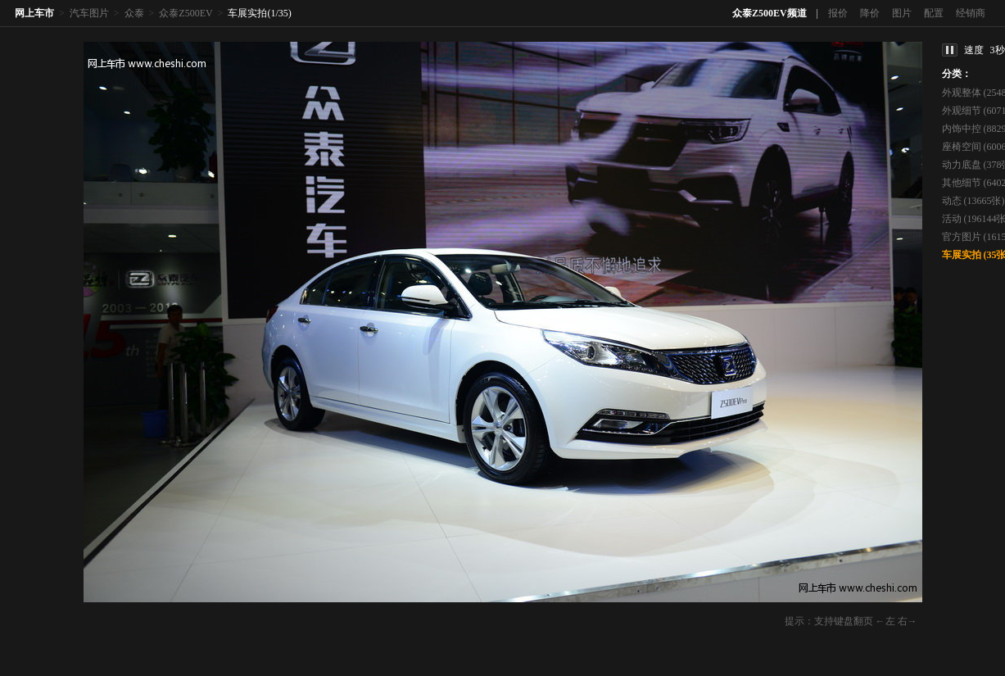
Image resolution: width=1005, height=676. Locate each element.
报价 (838, 13)
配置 (934, 13)
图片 (902, 13)
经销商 (970, 13)
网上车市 (34, 13)
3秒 (997, 50)
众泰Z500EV (185, 13)
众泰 (134, 13)
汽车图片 (89, 13)
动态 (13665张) (973, 200)
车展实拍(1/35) (259, 13)
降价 (870, 13)
